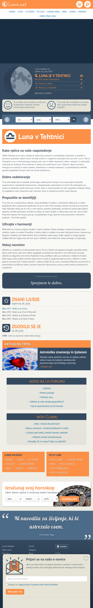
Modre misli (7, 560)
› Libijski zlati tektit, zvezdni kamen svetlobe (46, 432)
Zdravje (5, 557)
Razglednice (34, 557)
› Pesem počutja (46, 392)
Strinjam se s (33, 604)
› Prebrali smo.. (46, 397)
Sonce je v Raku (60, 83)
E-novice (32, 560)
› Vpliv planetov (58, 472)
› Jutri (20, 11)
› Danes (11, 11)
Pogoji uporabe (62, 560)
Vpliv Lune (6, 550)
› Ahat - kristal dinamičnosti (46, 423)
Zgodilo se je (26, 326)
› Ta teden (29, 11)
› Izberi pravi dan (47, 16)
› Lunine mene (53, 11)
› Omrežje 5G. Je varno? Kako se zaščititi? (46, 441)
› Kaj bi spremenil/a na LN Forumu (46, 405)
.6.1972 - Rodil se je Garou (14, 308)
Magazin (32, 550)
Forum (31, 546)
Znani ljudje (26, 299)
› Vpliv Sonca (66, 464)
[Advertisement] (46, 41)
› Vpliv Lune (56, 459)
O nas (57, 553)
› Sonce (72, 11)
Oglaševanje (60, 557)
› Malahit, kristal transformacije (47, 436)
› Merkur (81, 11)
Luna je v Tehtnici (60, 75)
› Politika (46, 388)
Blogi (31, 553)
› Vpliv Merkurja (58, 468)
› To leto (40, 11)
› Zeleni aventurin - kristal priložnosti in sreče (46, 428)
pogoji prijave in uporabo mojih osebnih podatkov (38, 604)
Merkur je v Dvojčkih (60, 87)
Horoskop (6, 553)
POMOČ (63, 546)
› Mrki (64, 11)
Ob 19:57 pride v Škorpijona (60, 79)
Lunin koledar (8, 546)
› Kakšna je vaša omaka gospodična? (46, 401)
